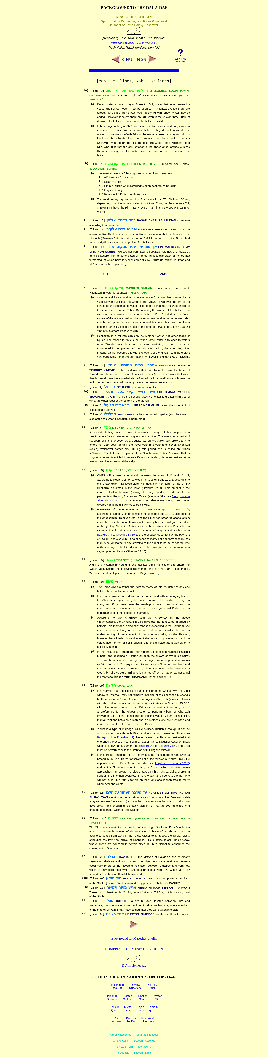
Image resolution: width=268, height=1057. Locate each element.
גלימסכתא (116, 1020)
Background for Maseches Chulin (134, 938)
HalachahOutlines (112, 997)
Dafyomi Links (142, 1052)
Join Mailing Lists (147, 1034)
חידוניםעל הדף (153, 1008)
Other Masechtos (120, 1034)
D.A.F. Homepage (134, 963)
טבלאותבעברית (129, 1008)
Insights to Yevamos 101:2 (172, 763)
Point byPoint (152, 986)
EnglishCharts (142, 997)
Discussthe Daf (131, 1020)
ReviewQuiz (114, 1008)
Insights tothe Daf (117, 986)
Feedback (122, 1052)
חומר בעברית (125, 1046)
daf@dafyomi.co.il (122, 42)
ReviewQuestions (135, 986)
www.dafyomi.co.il (146, 42)
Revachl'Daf (157, 997)
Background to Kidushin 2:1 (115, 737)
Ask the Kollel (120, 1040)
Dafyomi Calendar (145, 1040)
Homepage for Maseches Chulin (134, 949)
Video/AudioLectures (148, 1020)
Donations (144, 1046)
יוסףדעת (141, 1008)
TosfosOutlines (128, 997)
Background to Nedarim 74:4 (157, 745)
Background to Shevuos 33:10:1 (117, 534)
